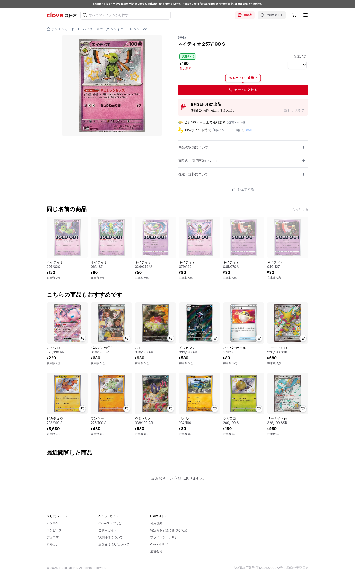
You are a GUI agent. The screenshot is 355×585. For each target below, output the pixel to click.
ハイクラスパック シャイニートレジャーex (115, 29)
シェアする (243, 189)
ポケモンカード (60, 29)
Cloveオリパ (159, 544)
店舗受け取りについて (113, 544)
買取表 (245, 15)
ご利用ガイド (271, 15)
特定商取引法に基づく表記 (168, 530)
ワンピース (54, 530)
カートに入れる (243, 90)
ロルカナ (53, 544)
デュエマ (53, 537)
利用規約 (156, 523)
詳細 (249, 130)
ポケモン (53, 523)
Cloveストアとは (110, 523)
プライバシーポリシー (165, 537)
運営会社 (156, 551)
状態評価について (110, 537)
